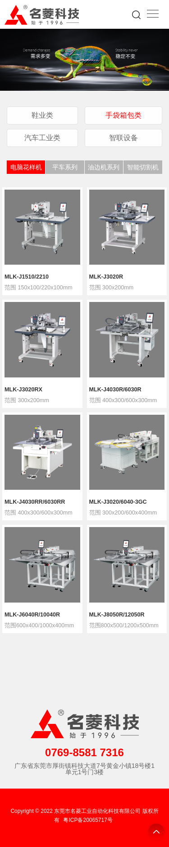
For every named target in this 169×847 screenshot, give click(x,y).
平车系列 (65, 167)
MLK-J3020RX (23, 390)
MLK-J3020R (106, 277)
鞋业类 (42, 115)
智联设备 (123, 137)
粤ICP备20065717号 (87, 820)
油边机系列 (103, 167)
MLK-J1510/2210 (27, 277)
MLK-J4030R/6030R (115, 390)
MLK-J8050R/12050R (117, 615)
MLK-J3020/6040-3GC (118, 502)
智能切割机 (143, 167)
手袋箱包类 (123, 115)
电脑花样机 (26, 167)
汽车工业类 (42, 137)
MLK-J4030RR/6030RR (35, 502)
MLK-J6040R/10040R (32, 615)
